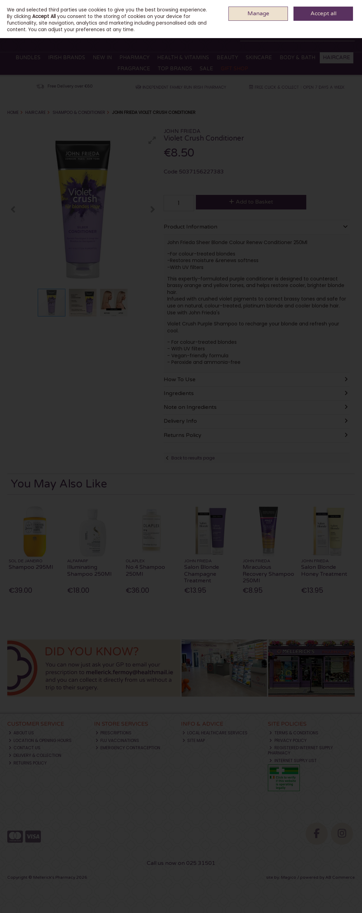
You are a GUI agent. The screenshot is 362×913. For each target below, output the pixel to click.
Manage (258, 13)
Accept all (323, 13)
